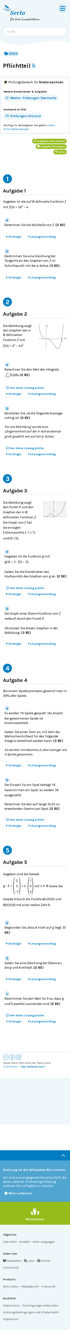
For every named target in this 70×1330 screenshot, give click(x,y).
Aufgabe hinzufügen (51, 146)
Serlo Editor (11, 1286)
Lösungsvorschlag (42, 236)
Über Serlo (10, 1242)
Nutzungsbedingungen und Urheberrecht (30, 1312)
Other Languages (43, 1242)
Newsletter (12, 1261)
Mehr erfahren (18, 1193)
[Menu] (62, 8)
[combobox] (35, 31)
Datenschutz (11, 1305)
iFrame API (48, 1286)
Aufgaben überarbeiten (49, 141)
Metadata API (30, 1286)
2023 (10, 53)
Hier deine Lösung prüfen (25, 388)
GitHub (43, 1261)
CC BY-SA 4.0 (10, 1066)
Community (11, 1267)
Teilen (60, 152)
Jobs (29, 1261)
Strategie (13, 236)
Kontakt (24, 1242)
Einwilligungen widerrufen (40, 1305)
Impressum (10, 1319)
